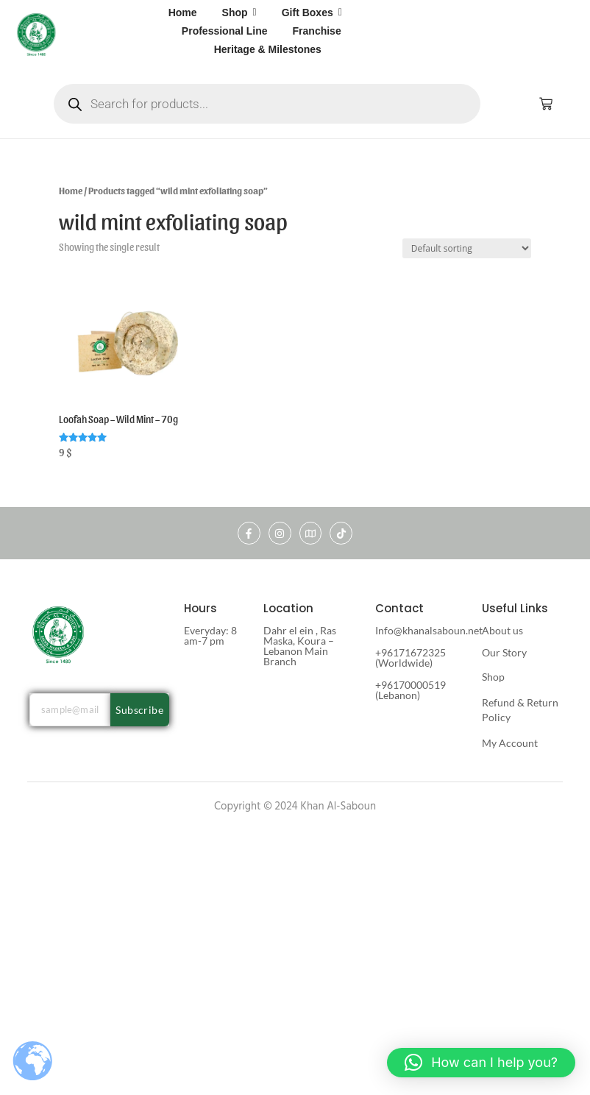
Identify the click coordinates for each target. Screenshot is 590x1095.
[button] (481, 1062)
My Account (510, 743)
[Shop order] (466, 248)
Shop (493, 676)
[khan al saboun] (36, 34)
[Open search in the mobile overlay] (267, 104)
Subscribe (139, 710)
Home (70, 190)
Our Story (504, 652)
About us (502, 630)
